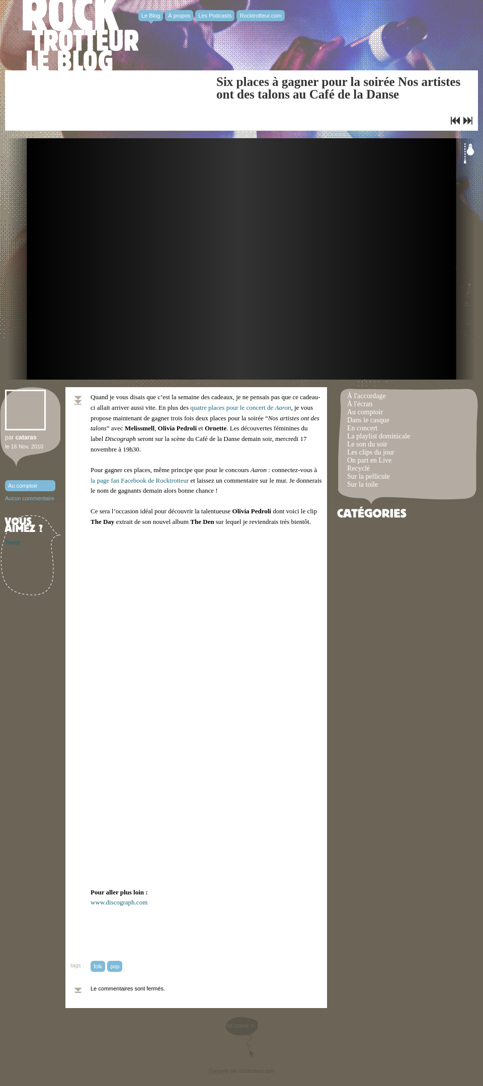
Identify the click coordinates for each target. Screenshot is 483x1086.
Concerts (218, 1071)
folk (98, 966)
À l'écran (359, 404)
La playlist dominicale (378, 436)
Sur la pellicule (368, 476)
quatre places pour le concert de (240, 407)
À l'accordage (366, 396)
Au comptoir (23, 486)
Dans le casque (368, 420)
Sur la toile (362, 484)
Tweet (12, 542)
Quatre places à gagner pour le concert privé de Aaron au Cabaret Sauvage (455, 121)
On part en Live (369, 460)
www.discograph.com (119, 902)
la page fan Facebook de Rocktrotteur (140, 480)
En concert (362, 428)
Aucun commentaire (29, 498)
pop (114, 966)
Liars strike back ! (468, 121)
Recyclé (358, 468)
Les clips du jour (370, 452)
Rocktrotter (80, 35)
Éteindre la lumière (469, 153)
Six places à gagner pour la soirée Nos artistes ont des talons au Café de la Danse (338, 88)
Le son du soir (367, 444)
